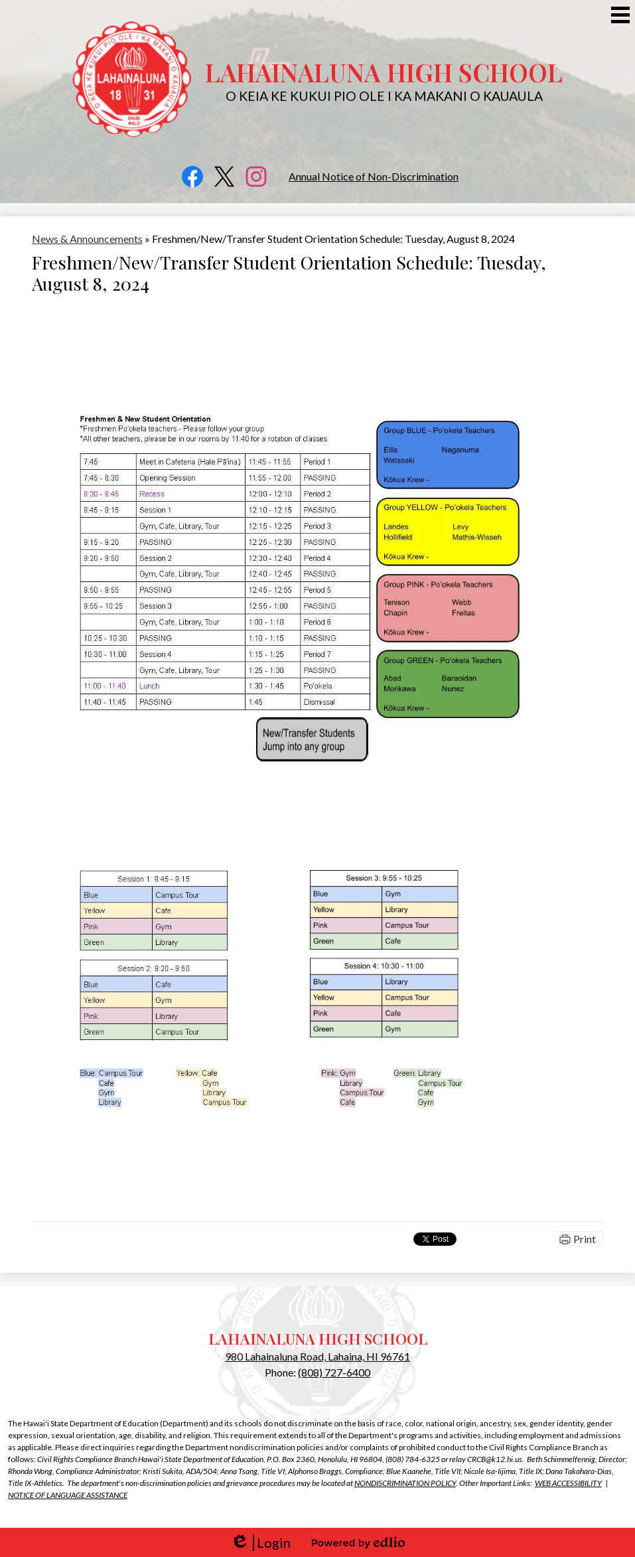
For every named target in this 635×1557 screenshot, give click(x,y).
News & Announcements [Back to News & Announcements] (87, 238)
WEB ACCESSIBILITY (568, 1483)
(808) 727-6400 (334, 1372)
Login (260, 1542)
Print (584, 1238)
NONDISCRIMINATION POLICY (405, 1483)
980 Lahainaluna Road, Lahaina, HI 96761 (317, 1356)
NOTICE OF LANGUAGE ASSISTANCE (67, 1495)
